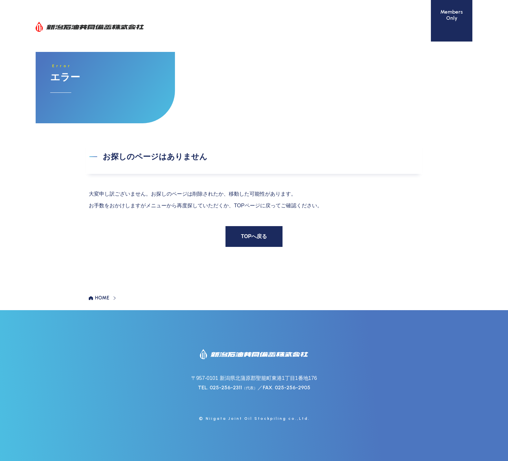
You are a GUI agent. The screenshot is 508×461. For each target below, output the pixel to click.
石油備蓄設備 (241, 27)
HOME (102, 298)
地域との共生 (334, 27)
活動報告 (373, 27)
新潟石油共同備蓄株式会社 (90, 27)
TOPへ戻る (254, 236)
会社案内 (202, 27)
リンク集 (407, 27)
